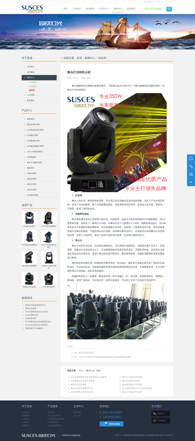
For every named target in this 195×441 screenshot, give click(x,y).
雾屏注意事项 (30, 308)
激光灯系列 (31, 184)
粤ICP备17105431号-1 (164, 435)
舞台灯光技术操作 (86, 353)
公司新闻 (32, 82)
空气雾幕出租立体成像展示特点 (38, 322)
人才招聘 (30, 95)
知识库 (102, 57)
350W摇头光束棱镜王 (48, 226)
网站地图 (77, 412)
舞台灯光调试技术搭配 (132, 377)
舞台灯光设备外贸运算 (132, 392)
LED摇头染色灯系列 (35, 130)
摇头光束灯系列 (33, 124)
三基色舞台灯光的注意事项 (83, 381)
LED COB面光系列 (34, 152)
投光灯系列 (31, 190)
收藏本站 (149, 2)
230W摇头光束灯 (49, 287)
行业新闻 (32, 86)
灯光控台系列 (32, 195)
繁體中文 (160, 2)
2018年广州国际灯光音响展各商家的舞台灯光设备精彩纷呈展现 (105, 357)
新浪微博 (161, 421)
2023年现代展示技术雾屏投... (37, 325)
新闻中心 (118, 9)
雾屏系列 (30, 119)
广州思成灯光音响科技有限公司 (134, 435)
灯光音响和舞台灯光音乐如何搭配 (137, 388)
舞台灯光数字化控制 (131, 381)
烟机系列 (30, 168)
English (169, 2)
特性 (98, 370)
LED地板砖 (31, 157)
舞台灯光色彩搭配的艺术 (82, 388)
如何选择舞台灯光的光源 (82, 392)
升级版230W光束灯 (29, 287)
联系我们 (131, 9)
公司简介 (76, 9)
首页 (65, 9)
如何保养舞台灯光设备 (132, 384)
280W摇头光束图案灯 (29, 266)
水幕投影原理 (30, 318)
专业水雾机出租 (31, 315)
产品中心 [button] (104, 9)
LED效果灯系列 (33, 141)
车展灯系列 (31, 173)
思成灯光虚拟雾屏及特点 (35, 305)
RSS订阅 (77, 416)
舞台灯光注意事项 (79, 384)
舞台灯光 (90, 370)
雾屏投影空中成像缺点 (34, 328)
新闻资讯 (27, 297)
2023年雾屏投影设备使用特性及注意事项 (89, 377)
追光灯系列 (31, 179)
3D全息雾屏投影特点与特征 (36, 312)
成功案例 (90, 9)
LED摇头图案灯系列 (35, 146)
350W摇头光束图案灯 (29, 245)
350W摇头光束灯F (29, 226)
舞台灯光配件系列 (34, 163)
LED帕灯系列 (32, 135)
